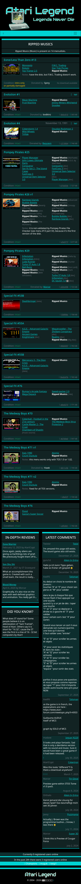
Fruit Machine (29, 102)
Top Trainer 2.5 (29, 70)
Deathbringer (29, 301)
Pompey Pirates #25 (17, 152)
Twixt (75, 543)
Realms (55, 337)
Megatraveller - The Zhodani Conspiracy (62, 330)
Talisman (73, 576)
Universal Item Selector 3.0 (34, 178)
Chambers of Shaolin (32, 429)
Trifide (25, 134)
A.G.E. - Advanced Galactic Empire (35, 330)
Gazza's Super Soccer (32, 513)
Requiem (46, 143)
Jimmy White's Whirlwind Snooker (64, 104)
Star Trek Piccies (60, 68)
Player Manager (30, 157)
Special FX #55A (14, 323)
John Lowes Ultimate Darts (32, 162)
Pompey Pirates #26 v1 (18, 194)
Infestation (27, 256)
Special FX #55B (14, 354)
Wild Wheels (28, 131)
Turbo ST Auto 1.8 (31, 264)
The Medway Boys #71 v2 (20, 476)
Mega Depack (29, 394)
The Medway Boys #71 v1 (20, 447)
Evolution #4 (12, 123)
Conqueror (27, 165)
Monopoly (27, 65)
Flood (25, 511)
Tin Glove (73, 778)
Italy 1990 (27, 452)
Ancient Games (30, 334)
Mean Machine (29, 99)
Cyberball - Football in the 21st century (35, 420)
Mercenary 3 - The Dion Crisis (34, 361)
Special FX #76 (13, 386)
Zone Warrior (9, 544)
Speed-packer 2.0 (60, 391)
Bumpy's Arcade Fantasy (34, 391)
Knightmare (28, 337)
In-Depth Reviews (20, 537)
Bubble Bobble (29, 202)
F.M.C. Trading (59, 65)
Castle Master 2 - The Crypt (32, 426)
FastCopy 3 (27, 174)
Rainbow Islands (30, 199)
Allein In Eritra (71, 560)
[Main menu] (75, 33)
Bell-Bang (27, 267)
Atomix (55, 452)
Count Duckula (29, 455)
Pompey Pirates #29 (17, 251)
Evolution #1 (12, 94)
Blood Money (9, 584)
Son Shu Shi (9, 564)
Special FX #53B (14, 295)
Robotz (25, 68)
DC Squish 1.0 (59, 280)
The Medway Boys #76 (18, 506)
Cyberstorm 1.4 (30, 128)
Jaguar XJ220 (72, 737)
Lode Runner (28, 261)
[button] (73, 94)
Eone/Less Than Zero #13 (20, 60)
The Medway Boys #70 (18, 413)
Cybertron (73, 762)
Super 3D (73, 833)
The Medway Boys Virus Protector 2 (64, 423)
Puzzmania (72, 814)
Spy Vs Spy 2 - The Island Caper (34, 170)
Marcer (47, 286)
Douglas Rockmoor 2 (62, 128)
